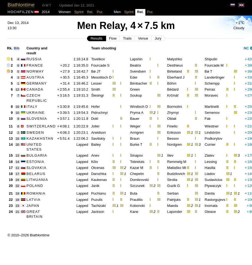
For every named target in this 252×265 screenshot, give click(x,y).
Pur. (100, 12)
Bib (16, 48)
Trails (127, 38)
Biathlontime (21, 5)
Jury (158, 38)
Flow (112, 38)
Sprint (78, 12)
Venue (143, 38)
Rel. (90, 12)
